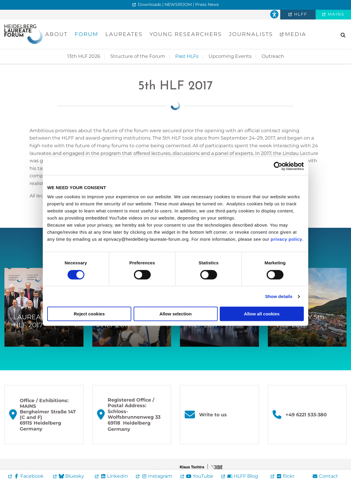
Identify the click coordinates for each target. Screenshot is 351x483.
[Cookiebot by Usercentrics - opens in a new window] (278, 166)
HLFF (299, 14)
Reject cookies (89, 313)
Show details (279, 296)
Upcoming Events (230, 56)
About (56, 34)
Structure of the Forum (137, 56)
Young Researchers (186, 34)
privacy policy (286, 239)
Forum (86, 34)
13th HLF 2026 (83, 56)
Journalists (251, 34)
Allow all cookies (262, 313)
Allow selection (175, 313)
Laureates (123, 34)
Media (294, 34)
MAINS (335, 14)
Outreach (273, 56)
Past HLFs (187, 56)
